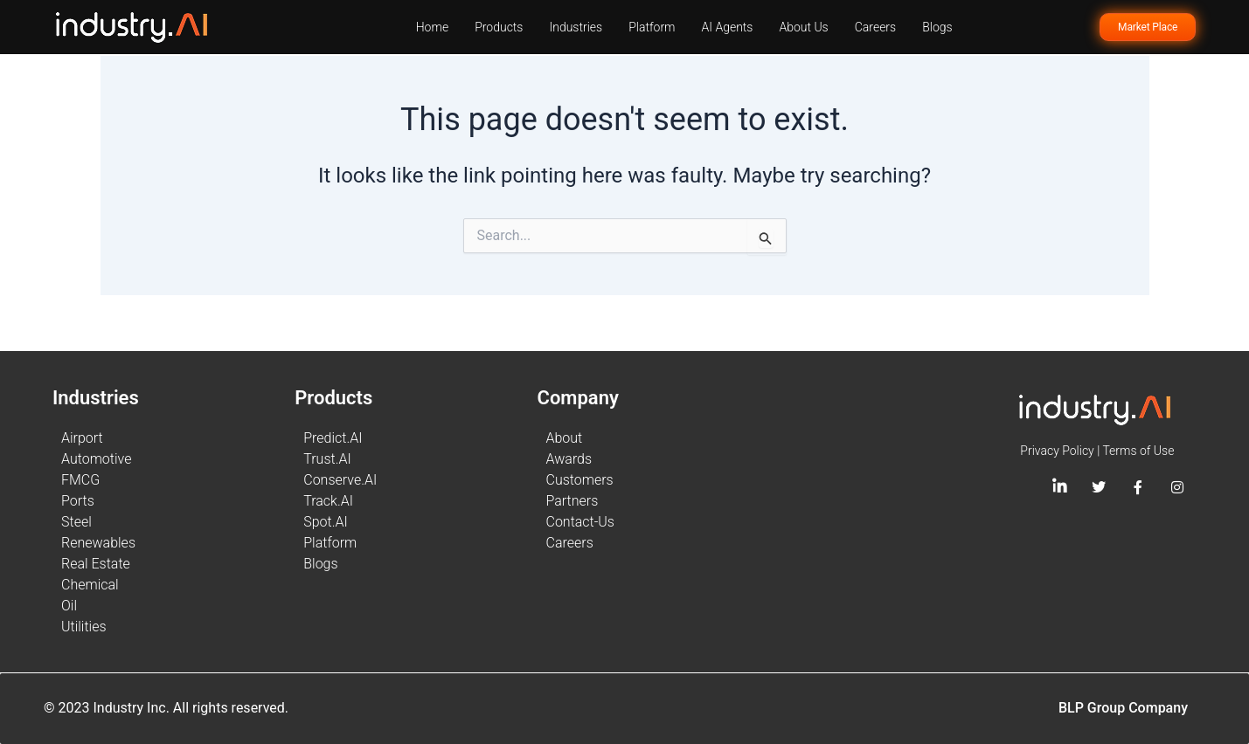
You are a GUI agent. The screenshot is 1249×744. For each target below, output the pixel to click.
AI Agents (727, 27)
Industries (575, 27)
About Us (803, 27)
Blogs (937, 27)
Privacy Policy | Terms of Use (1097, 451)
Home (432, 27)
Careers (875, 27)
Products (499, 27)
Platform (651, 27)
